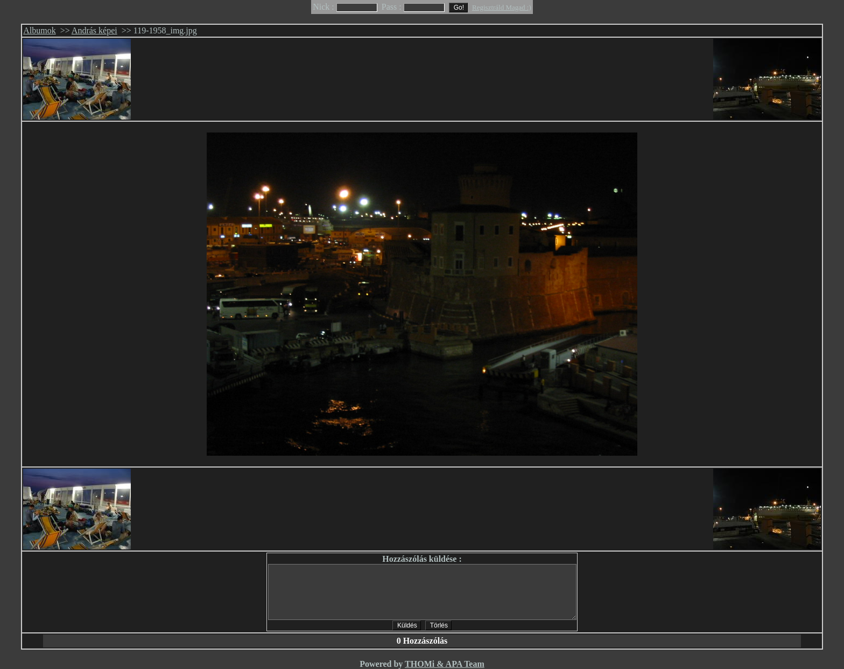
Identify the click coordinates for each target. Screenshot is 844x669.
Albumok (39, 30)
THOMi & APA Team (444, 663)
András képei (94, 30)
